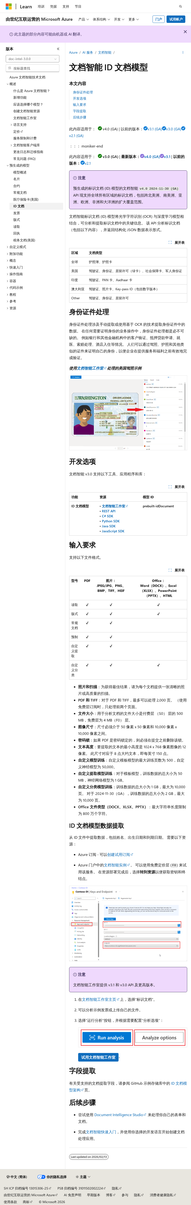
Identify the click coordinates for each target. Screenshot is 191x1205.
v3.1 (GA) (155, 128)
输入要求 (79, 104)
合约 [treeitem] (16, 185)
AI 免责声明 (72, 1195)
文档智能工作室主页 (99, 999)
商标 (26, 1202)
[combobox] (32, 59)
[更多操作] (183, 52)
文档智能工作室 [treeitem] (25, 118)
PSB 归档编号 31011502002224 (80, 1188)
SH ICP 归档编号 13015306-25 (26, 1188)
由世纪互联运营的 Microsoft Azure (29, 1195)
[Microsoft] (9, 6)
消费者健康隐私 (161, 1195)
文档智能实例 (115, 864)
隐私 (115, 1188)
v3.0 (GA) (173, 128)
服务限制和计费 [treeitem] (25, 138)
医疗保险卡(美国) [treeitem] (25, 199)
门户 (158, 19)
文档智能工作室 (90, 368)
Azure (73, 52)
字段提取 (79, 111)
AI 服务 (87, 52)
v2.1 (88, 163)
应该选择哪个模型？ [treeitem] (28, 104)
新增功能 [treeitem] (20, 97)
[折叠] (58, 49)
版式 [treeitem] (16, 219)
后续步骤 (79, 117)
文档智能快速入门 (101, 1131)
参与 (125, 1195)
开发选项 (79, 98)
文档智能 (104, 52)
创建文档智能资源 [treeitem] (26, 111)
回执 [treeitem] (16, 233)
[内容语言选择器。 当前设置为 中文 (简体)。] (17, 1177)
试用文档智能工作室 (98, 1057)
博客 (109, 1195)
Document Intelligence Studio (118, 1114)
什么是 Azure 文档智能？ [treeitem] (31, 90)
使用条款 (10, 1202)
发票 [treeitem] (16, 213)
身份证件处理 (83, 92)
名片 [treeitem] (16, 179)
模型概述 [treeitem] (20, 172)
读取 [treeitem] (16, 226)
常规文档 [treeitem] (20, 192)
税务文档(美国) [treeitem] (24, 240)
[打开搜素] (180, 6)
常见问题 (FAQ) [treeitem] (24, 158)
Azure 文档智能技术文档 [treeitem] (27, 77)
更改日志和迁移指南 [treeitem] (28, 151)
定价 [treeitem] (16, 131)
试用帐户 (176, 19)
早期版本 (93, 1195)
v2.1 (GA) (76, 135)
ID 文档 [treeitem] (18, 206)
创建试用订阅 (118, 854)
